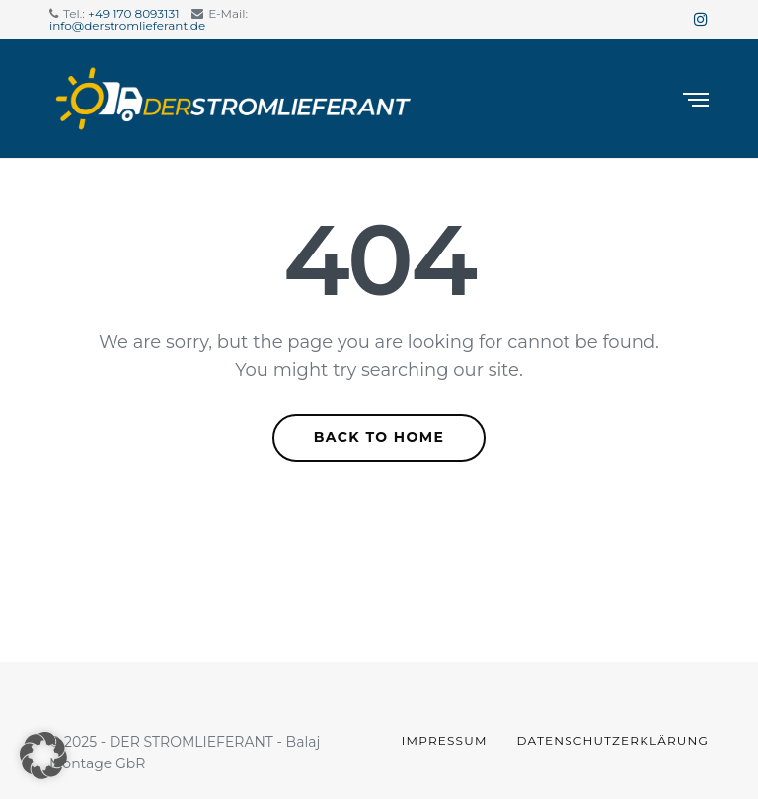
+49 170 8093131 (134, 13)
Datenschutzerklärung (613, 741)
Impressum (445, 741)
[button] (43, 755)
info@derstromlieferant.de (127, 25)
